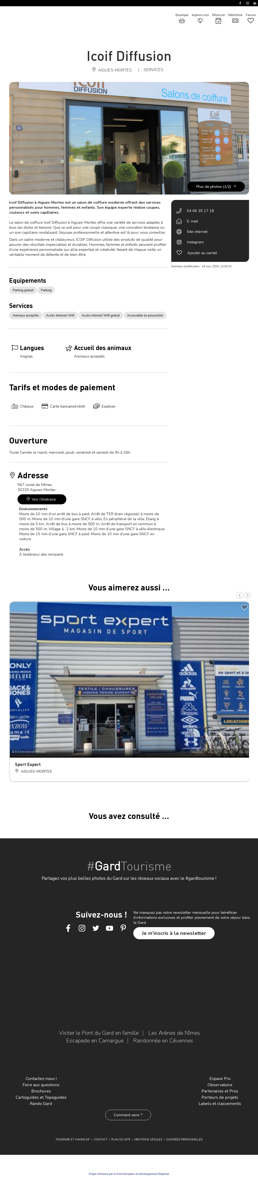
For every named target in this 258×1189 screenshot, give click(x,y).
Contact (100, 1139)
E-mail (192, 221)
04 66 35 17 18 (200, 210)
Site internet (197, 231)
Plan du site (121, 1139)
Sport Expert (28, 764)
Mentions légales (148, 1139)
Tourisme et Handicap (72, 1139)
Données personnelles (184, 1139)
